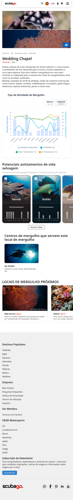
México (5, 372)
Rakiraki (32, 53)
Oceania (5, 53)
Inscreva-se (9, 472)
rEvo (4, 445)
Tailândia (6, 350)
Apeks (5, 441)
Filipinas (6, 369)
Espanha (6, 357)
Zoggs (5, 448)
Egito (4, 354)
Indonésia (6, 361)
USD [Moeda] (53, 3)
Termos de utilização (11, 399)
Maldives (6, 376)
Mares (5, 433)
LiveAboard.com (9, 429)
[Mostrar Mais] (66, 45)
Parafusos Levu (21, 53)
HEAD (5, 452)
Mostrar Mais (36, 227)
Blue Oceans (8, 388)
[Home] (10, 3)
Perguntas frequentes (12, 391)
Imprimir (6, 403)
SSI (3, 426)
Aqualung (6, 437)
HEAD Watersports (13, 420)
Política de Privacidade (12, 395)
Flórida (5, 365)
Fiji (12, 53)
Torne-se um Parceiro (12, 414)
